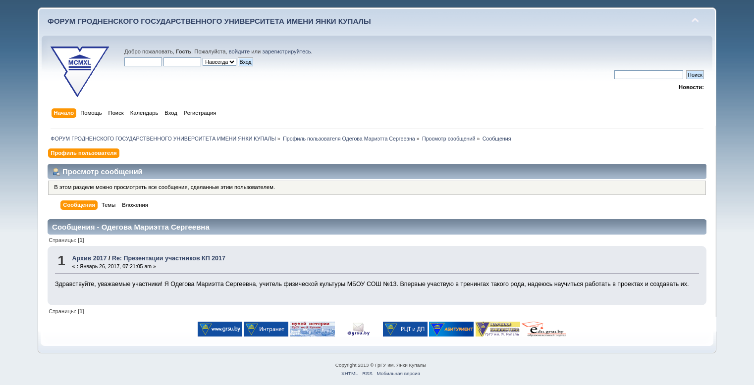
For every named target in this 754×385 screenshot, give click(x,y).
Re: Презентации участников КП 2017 (168, 258)
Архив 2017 (89, 258)
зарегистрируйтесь (287, 51)
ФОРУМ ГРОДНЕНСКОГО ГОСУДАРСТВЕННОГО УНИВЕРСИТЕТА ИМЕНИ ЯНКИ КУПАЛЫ (209, 21)
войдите (239, 51)
